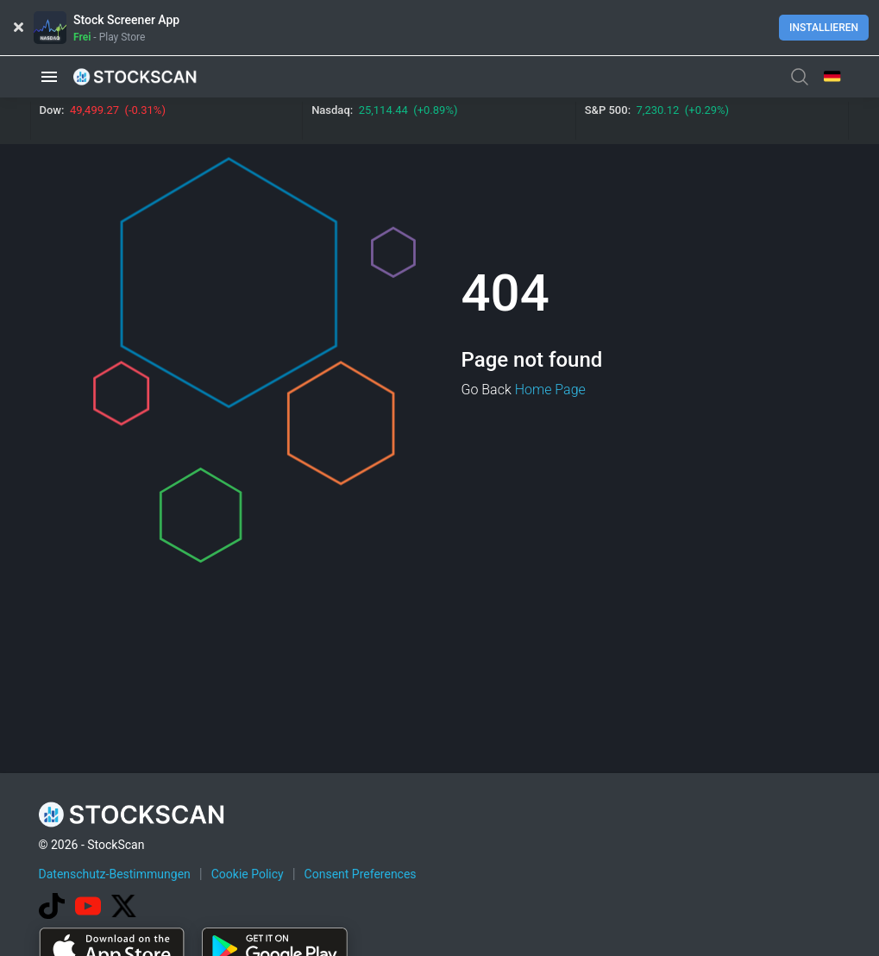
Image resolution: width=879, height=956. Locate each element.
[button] (49, 76)
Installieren (823, 28)
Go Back (486, 389)
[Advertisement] (440, 907)
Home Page (550, 389)
